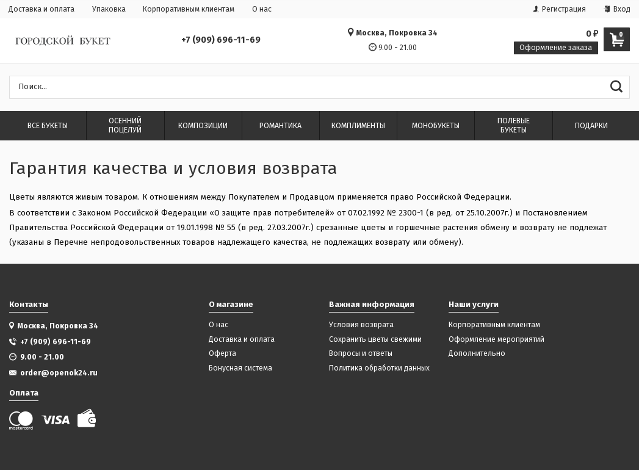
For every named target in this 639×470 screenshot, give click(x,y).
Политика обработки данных (379, 368)
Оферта (222, 354)
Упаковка (109, 9)
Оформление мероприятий (496, 340)
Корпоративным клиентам (188, 9)
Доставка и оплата (41, 9)
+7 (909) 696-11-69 (221, 40)
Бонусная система (240, 368)
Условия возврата (361, 325)
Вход (617, 9)
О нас (262, 9)
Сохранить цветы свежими (375, 340)
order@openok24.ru (59, 372)
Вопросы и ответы (360, 354)
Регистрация (560, 9)
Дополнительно (477, 354)
